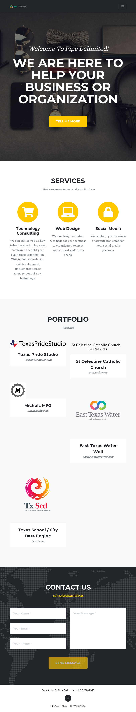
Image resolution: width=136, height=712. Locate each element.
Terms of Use (78, 705)
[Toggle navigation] (122, 6)
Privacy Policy (58, 705)
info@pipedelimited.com (68, 595)
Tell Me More (68, 121)
